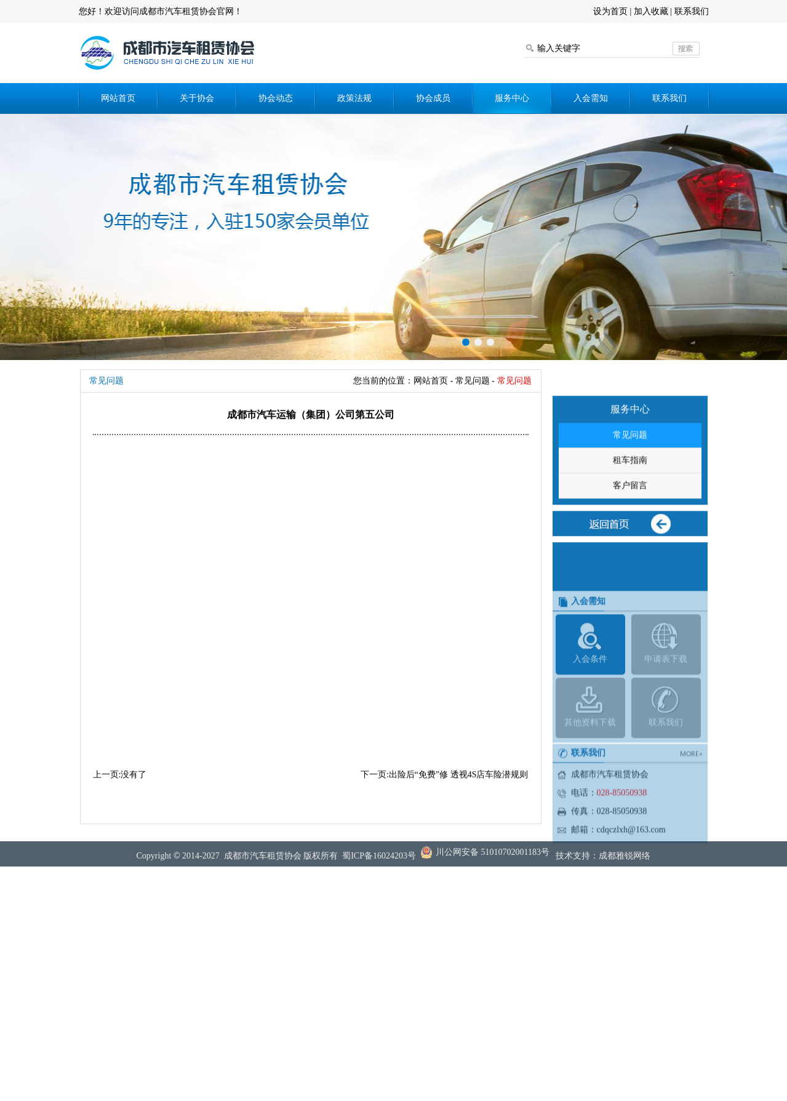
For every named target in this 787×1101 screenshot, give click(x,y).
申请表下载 (666, 699)
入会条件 (590, 699)
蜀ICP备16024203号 (379, 860)
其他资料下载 (590, 762)
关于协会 (197, 98)
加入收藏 (651, 11)
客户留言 (630, 515)
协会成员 (433, 98)
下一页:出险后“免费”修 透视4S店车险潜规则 (445, 774)
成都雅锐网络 (624, 860)
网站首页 (118, 98)
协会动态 (275, 98)
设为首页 (610, 11)
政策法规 (354, 98)
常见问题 (630, 465)
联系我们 (691, 11)
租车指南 (630, 490)
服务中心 (512, 98)
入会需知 (590, 98)
